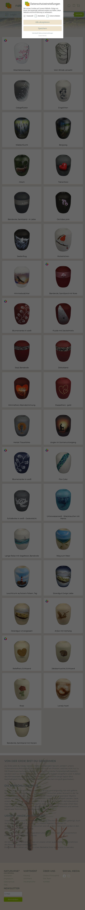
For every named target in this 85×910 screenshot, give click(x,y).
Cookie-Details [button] (42, 35)
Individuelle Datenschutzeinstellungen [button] (42, 33)
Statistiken (40, 16)
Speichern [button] (42, 28)
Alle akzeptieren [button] (42, 22)
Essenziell (28, 16)
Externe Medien (53, 16)
